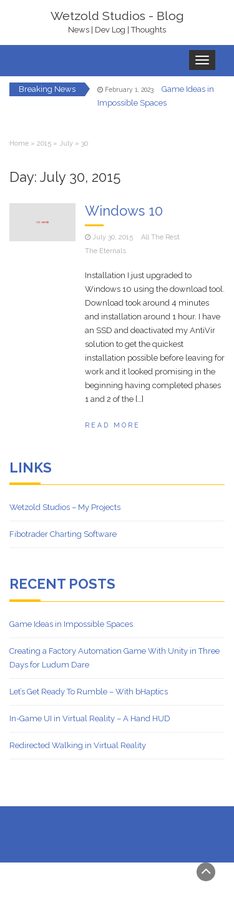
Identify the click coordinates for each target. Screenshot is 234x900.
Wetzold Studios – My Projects (64, 507)
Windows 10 (124, 210)
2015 (44, 143)
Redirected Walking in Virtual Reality (77, 745)
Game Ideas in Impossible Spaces (71, 624)
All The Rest (160, 237)
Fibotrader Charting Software (63, 534)
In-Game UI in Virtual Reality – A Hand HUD (89, 718)
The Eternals (105, 251)
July (66, 143)
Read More (112, 425)
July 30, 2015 (112, 237)
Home (19, 143)
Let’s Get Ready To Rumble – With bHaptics (88, 691)
